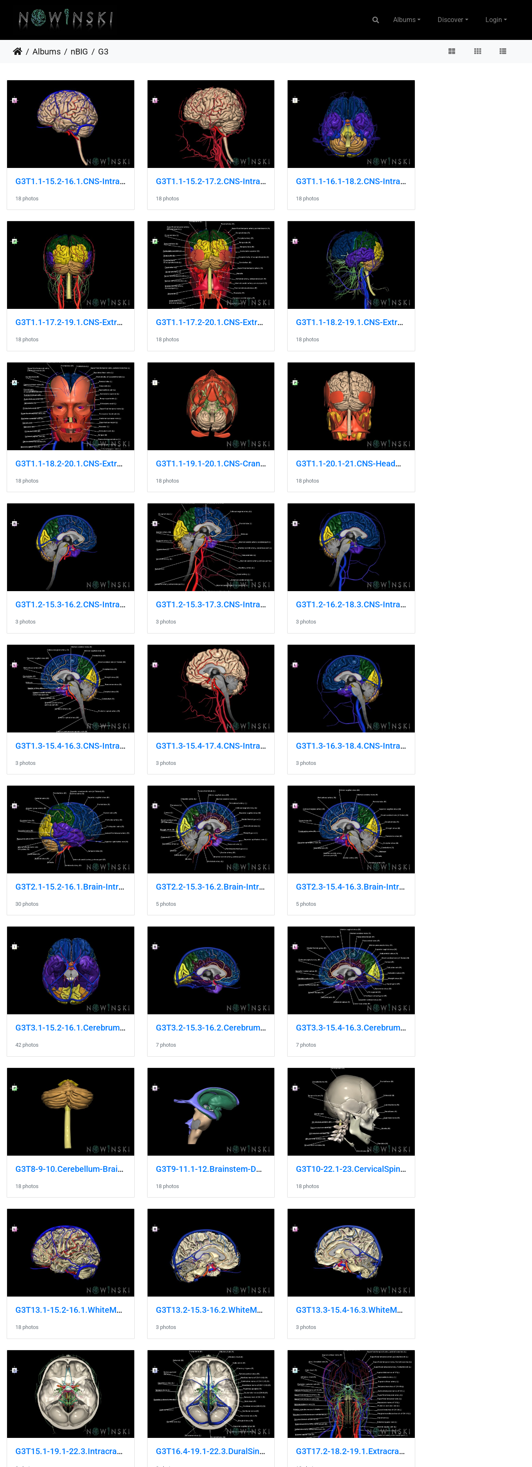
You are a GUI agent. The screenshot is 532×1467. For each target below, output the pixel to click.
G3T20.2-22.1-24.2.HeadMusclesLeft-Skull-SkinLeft (244, 1399)
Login (493, 20)
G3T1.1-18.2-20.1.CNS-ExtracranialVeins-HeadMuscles (383, 312)
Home (17, 51)
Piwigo (284, 1449)
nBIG (79, 52)
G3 (103, 52)
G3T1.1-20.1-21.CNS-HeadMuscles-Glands (94, 448)
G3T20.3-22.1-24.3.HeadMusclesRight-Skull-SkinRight (381, 1399)
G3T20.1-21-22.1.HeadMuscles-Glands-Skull (97, 1399)
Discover (450, 20)
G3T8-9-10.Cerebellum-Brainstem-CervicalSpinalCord (247, 855)
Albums (404, 20)
